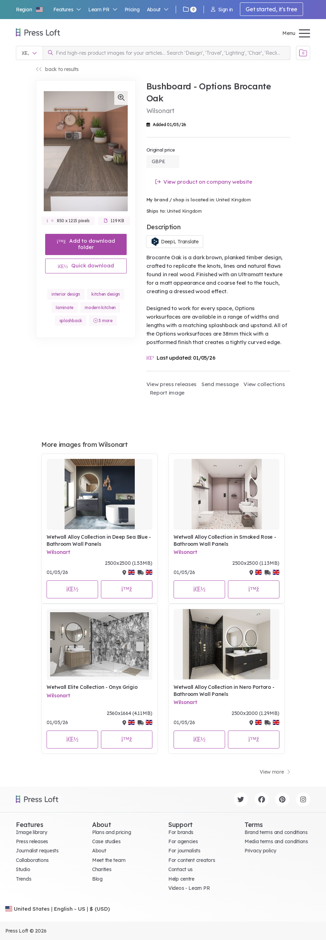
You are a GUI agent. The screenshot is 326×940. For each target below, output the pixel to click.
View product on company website (203, 181)
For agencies (183, 841)
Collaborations (32, 860)
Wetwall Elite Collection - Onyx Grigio (92, 687)
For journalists (184, 850)
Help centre (181, 879)
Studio (23, 869)
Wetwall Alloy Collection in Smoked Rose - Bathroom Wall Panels (225, 540)
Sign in (222, 9)
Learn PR (102, 9)
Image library (31, 832)
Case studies (106, 841)
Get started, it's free (271, 9)
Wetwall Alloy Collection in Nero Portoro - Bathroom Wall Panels (224, 690)
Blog (97, 879)
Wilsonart (58, 552)
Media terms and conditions (276, 841)
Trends (23, 879)
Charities (101, 869)
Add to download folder (86, 243)
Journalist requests (37, 850)
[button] (29, 9)
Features (67, 9)
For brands (180, 832)
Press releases (32, 841)
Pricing (132, 9)
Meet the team (108, 860)
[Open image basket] (303, 53)
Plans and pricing (111, 832)
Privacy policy (260, 850)
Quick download (86, 265)
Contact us (180, 869)
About (158, 9)
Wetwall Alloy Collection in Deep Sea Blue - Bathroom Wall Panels (99, 540)
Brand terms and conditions (276, 832)
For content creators (191, 860)
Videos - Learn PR (189, 888)
